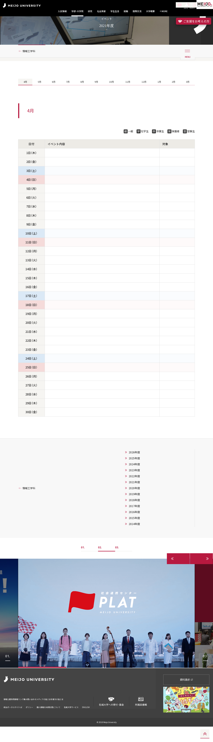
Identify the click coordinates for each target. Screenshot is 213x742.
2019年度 (134, 510)
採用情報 (20, 712)
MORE (163, 11)
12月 (144, 96)
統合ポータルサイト (13, 717)
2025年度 (134, 474)
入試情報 (62, 11)
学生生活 (114, 11)
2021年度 (134, 498)
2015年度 (134, 534)
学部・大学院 (77, 11)
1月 (160, 96)
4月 (25, 96)
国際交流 (137, 11)
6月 (53, 96)
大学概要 (150, 11)
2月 (174, 96)
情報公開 (8, 712)
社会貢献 (101, 11)
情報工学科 (30, 64)
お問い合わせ (48, 712)
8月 (81, 96)
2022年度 (134, 492)
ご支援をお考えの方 (193, 21)
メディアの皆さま (67, 712)
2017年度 (134, 522)
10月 (111, 96)
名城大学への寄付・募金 (111, 715)
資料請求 (186, 695)
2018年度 (134, 516)
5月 (39, 96)
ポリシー (29, 717)
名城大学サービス (71, 717)
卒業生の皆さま (87, 712)
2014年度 (134, 539)
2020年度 (134, 504)
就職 (126, 11)
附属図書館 (141, 715)
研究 (90, 11)
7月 (67, 96)
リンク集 (33, 712)
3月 (188, 96)
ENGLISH (86, 717)
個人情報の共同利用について (48, 717)
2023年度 (134, 486)
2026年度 (134, 468)
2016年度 (134, 528)
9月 (96, 96)
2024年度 (134, 480)
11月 (127, 96)
